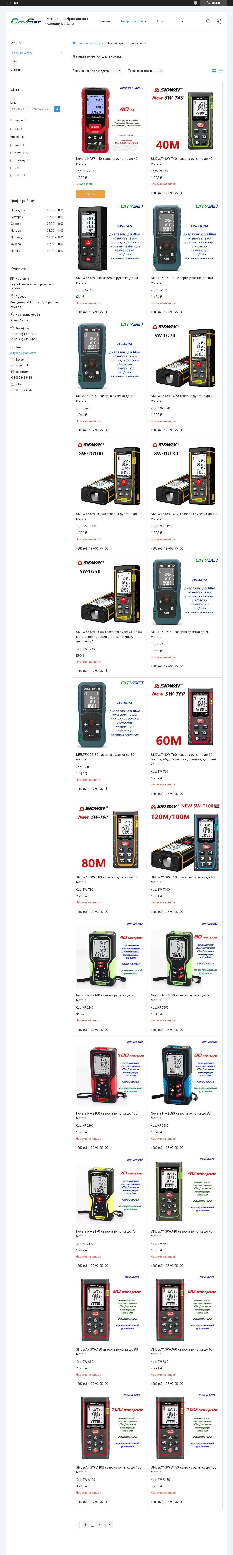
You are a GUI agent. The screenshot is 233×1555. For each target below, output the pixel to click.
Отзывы (15, 69)
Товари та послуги (91, 43)
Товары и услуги (132, 21)
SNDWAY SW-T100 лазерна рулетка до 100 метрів (183, 879)
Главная (104, 21)
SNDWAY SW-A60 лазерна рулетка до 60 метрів (182, 1351)
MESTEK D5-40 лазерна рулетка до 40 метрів (105, 398)
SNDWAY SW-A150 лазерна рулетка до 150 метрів (183, 1469)
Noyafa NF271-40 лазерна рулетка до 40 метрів (107, 161)
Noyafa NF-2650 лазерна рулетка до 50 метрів (181, 997)
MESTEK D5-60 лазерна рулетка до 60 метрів (180, 634)
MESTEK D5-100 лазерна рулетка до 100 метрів (182, 280)
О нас (161, 21)
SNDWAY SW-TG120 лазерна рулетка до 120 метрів (184, 516)
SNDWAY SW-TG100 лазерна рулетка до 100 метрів (109, 516)
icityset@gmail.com (23, 353)
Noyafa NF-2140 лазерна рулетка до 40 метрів (106, 997)
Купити (90, 194)
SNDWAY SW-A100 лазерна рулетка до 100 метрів (109, 1469)
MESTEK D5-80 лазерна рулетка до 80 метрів (105, 757)
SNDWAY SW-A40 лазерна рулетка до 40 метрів (182, 1233)
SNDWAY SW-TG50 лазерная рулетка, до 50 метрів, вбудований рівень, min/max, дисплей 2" (109, 636)
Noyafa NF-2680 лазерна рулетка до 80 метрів (181, 1115)
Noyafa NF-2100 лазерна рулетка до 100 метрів (107, 1115)
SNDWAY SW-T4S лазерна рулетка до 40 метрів (107, 280)
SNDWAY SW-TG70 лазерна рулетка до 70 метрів (183, 398)
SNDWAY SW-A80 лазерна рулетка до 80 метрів (107, 1351)
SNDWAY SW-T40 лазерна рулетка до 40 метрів (181, 161)
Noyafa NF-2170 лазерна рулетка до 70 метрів (106, 1233)
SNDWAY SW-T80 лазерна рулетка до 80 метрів (107, 879)
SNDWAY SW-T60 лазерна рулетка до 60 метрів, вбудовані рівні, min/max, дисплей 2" (183, 759)
